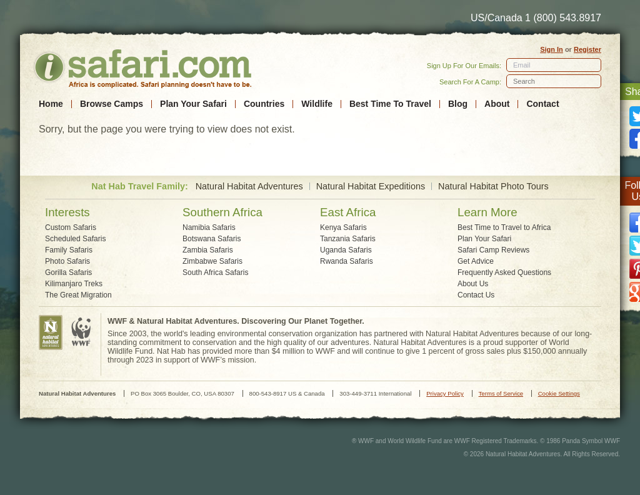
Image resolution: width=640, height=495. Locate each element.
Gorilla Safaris (68, 272)
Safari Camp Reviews (493, 250)
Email (522, 65)
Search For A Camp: (470, 82)
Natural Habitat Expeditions (370, 186)
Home (51, 104)
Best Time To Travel (390, 104)
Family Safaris (68, 250)
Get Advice (476, 261)
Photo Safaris (67, 261)
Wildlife (316, 104)
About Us (473, 283)
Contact (542, 104)
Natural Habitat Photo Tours (493, 186)
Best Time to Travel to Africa (504, 227)
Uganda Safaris (346, 250)
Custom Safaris (70, 227)
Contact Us (476, 295)
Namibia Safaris (209, 227)
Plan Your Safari (193, 104)
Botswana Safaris (211, 238)
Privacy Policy (445, 393)
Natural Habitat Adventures (249, 186)
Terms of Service (501, 393)
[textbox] (553, 81)
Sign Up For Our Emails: (464, 65)
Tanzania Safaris (348, 238)
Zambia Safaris (207, 250)
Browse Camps (111, 104)
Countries (264, 104)
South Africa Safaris (215, 272)
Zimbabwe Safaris (212, 261)
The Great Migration (78, 295)
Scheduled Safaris (75, 238)
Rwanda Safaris (346, 261)
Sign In (551, 49)
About (496, 104)
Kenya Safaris (343, 227)
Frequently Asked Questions (504, 272)
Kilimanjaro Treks (73, 283)
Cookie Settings (559, 393)
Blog (458, 104)
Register (587, 49)
